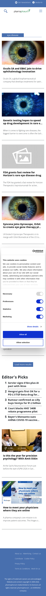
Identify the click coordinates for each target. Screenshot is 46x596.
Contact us (37, 553)
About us (18, 553)
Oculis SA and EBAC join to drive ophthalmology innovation (22, 70)
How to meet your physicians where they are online (20, 509)
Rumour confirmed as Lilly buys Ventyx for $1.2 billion (24, 401)
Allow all (23, 334)
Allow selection (23, 342)
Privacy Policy (20, 563)
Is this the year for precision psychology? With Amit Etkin (20, 457)
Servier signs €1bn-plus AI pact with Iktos (23, 384)
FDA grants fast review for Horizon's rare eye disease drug (22, 174)
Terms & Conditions (22, 568)
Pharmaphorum (9, 557)
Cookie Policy (29, 558)
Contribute (19, 558)
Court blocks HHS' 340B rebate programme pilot (23, 410)
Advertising (27, 553)
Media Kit (38, 2)
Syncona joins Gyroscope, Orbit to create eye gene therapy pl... (22, 226)
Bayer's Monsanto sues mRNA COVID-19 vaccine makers (22, 420)
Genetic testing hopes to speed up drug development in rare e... (22, 122)
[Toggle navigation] (6, 11)
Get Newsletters (24, 2)
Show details (33, 327)
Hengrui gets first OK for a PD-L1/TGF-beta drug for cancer (24, 394)
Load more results (23, 364)
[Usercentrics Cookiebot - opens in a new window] (32, 251)
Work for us (35, 568)
